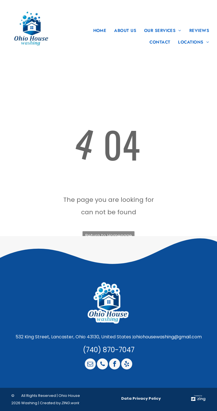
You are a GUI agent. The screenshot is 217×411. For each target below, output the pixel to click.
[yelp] (126, 364)
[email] (90, 364)
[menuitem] (98, 30)
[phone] (102, 364)
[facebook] (114, 364)
